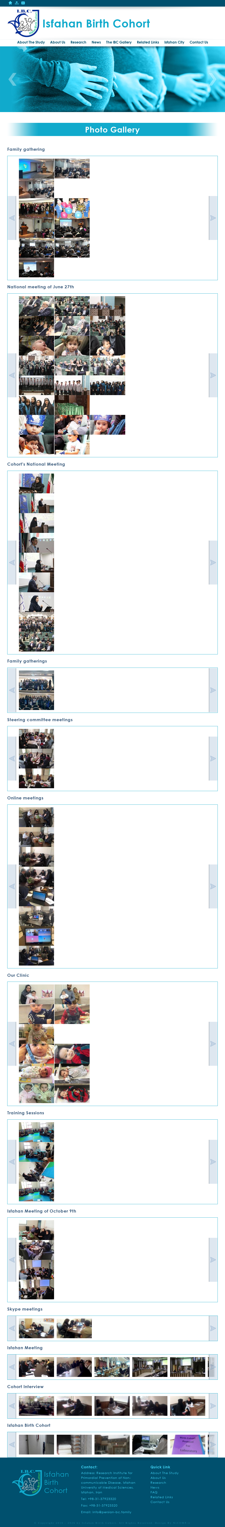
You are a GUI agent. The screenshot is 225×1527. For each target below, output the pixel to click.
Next (212, 79)
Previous (12, 79)
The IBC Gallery (119, 42)
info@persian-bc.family (112, 1512)
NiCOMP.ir (182, 1523)
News (96, 42)
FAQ (154, 1492)
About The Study (31, 42)
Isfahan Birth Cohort (99, 1523)
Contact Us (23, 3)
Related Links (148, 42)
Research (78, 42)
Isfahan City (174, 42)
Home (10, 3)
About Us (57, 42)
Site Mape (16, 3)
